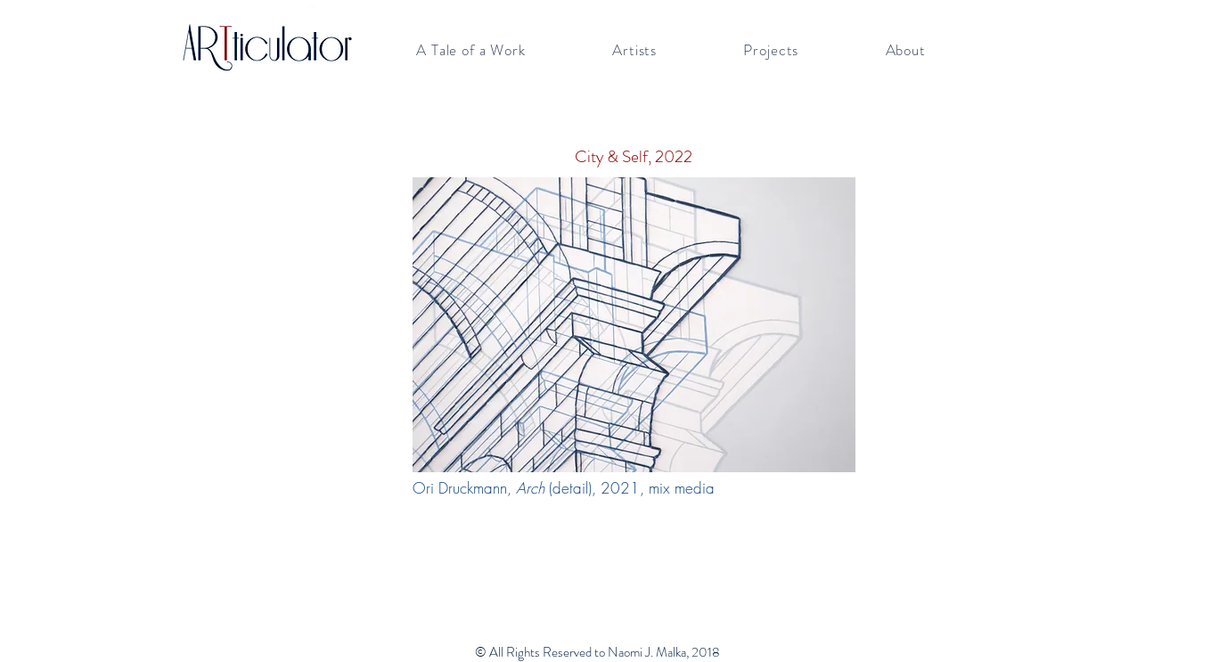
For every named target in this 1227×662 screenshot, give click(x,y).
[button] (471, 49)
